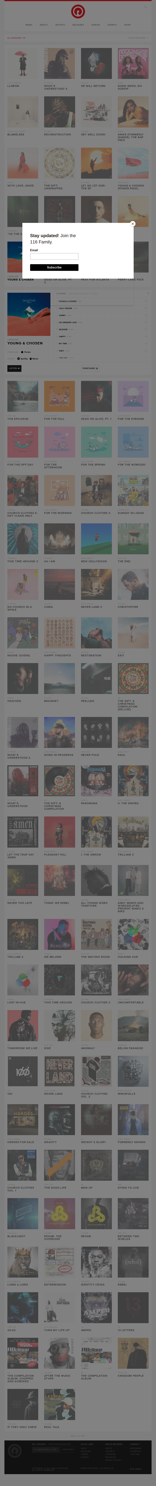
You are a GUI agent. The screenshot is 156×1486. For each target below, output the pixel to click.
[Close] (133, 224)
